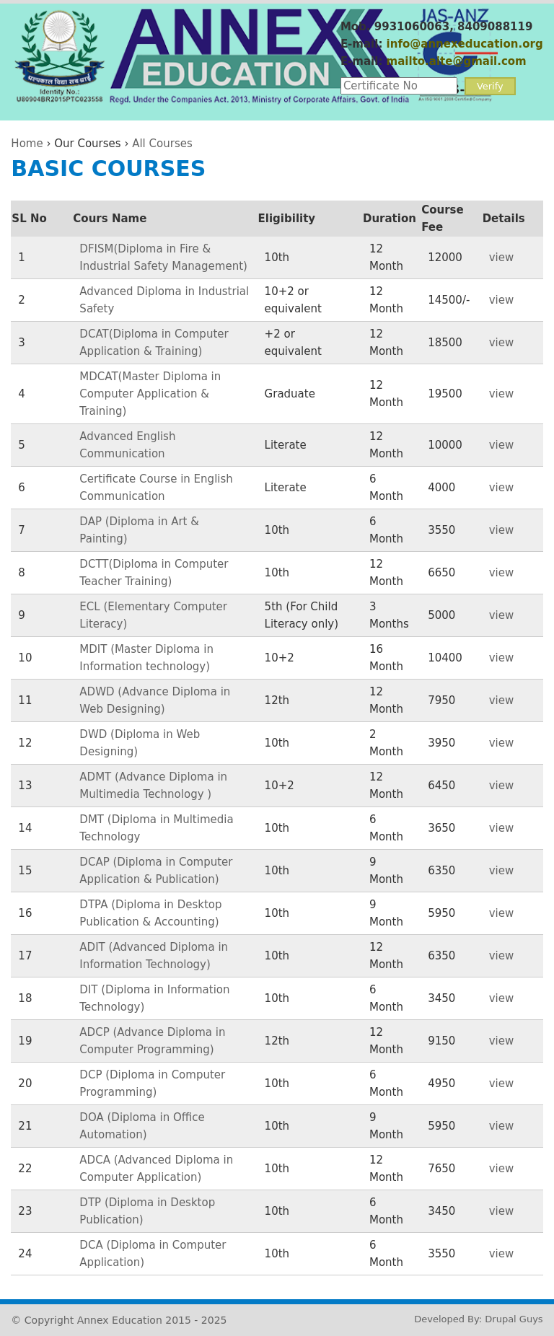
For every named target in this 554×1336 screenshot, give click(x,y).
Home (27, 143)
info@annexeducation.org (465, 44)
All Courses (162, 143)
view (501, 257)
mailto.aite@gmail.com (457, 61)
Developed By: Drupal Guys (478, 1319)
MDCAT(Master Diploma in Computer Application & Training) (150, 394)
